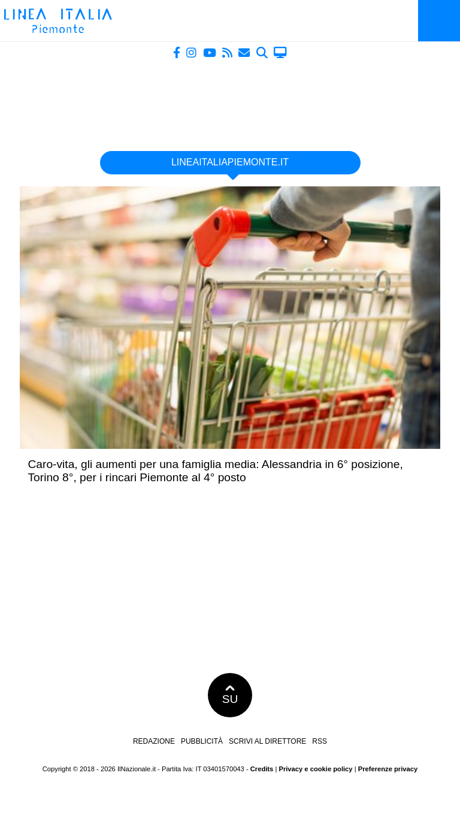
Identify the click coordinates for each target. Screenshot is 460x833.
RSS (319, 741)
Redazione (154, 741)
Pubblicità (202, 741)
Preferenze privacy (388, 768)
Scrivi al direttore (267, 741)
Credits (262, 768)
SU (230, 695)
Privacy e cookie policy (315, 768)
